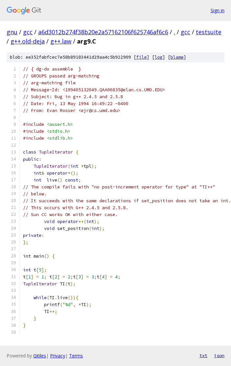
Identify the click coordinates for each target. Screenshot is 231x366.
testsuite (208, 32)
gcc (28, 32)
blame (177, 57)
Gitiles (39, 355)
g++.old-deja (28, 41)
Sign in (217, 10)
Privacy (57, 355)
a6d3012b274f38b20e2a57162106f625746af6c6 (103, 32)
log (159, 57)
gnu (12, 32)
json (219, 355)
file (141, 57)
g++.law (60, 41)
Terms (76, 355)
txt (203, 355)
